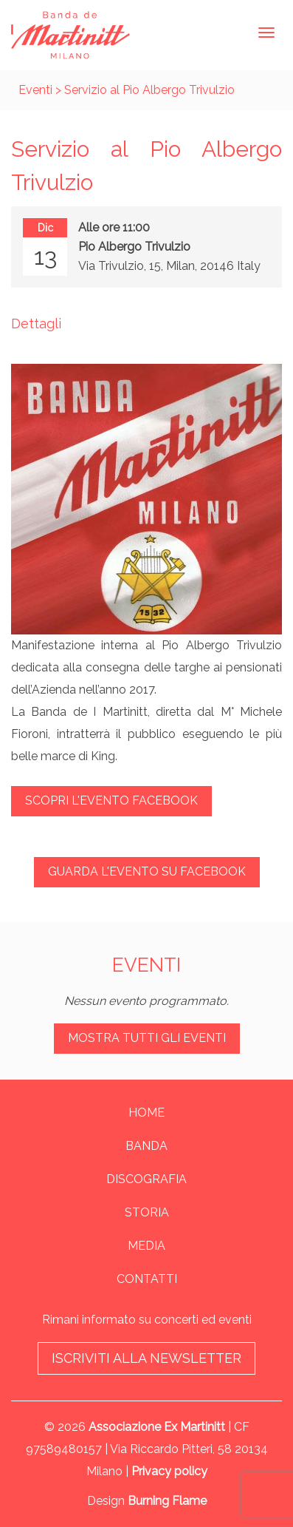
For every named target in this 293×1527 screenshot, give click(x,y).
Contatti (147, 1279)
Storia (147, 1212)
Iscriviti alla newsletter (146, 1358)
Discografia (146, 1179)
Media (146, 1246)
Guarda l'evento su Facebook (147, 871)
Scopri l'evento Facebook (111, 800)
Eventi (35, 90)
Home (146, 1113)
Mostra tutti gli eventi (147, 1038)
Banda (146, 1146)
